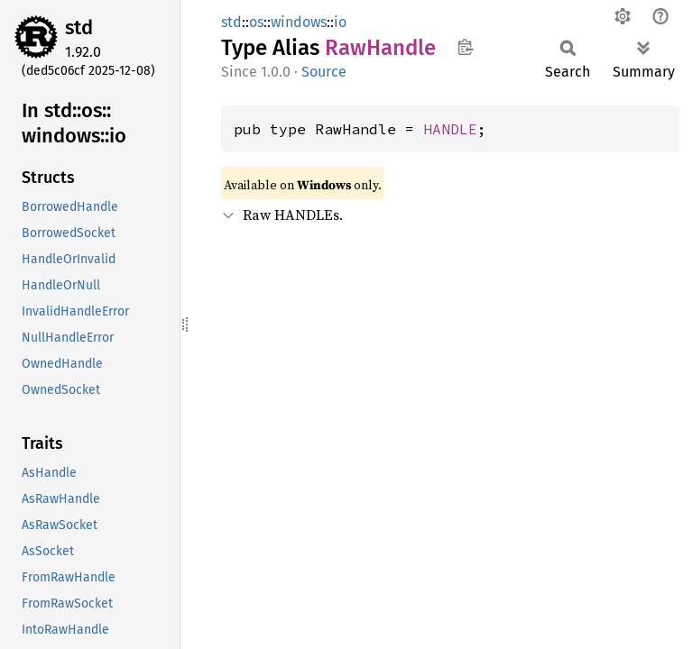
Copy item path (465, 47)
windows (299, 22)
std (79, 27)
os (256, 22)
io (340, 22)
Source (323, 71)
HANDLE (450, 129)
